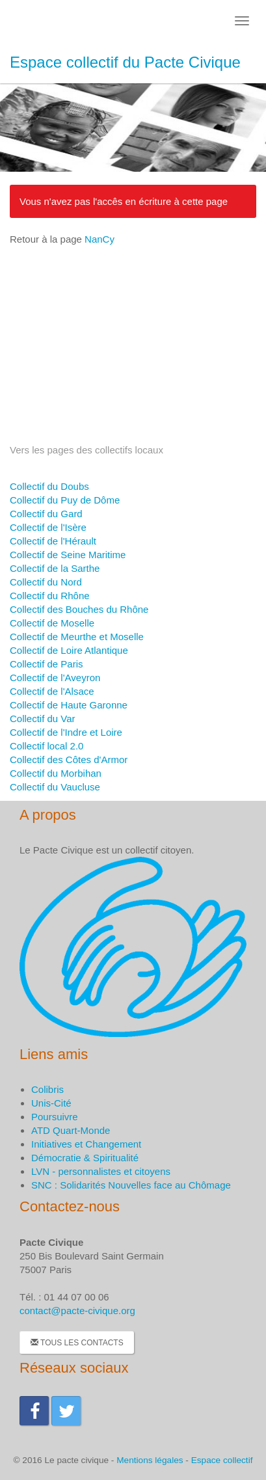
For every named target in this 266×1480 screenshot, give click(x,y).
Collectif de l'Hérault (53, 540)
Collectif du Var (42, 718)
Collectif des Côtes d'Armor (68, 759)
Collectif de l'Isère (48, 527)
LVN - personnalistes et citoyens (100, 1171)
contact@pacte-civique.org (77, 1310)
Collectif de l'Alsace (52, 691)
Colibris (47, 1089)
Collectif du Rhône (50, 595)
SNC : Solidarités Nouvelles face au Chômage (131, 1185)
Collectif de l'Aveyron (55, 677)
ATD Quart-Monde (70, 1130)
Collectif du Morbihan (55, 773)
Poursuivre (54, 1116)
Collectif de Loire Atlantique (69, 650)
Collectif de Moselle (52, 622)
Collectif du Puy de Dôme (65, 499)
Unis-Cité (51, 1103)
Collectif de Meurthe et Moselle (77, 636)
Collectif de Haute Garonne (68, 704)
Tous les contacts (77, 1342)
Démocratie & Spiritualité (85, 1157)
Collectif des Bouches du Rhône (79, 609)
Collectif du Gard (46, 513)
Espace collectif (222, 1460)
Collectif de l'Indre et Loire (66, 732)
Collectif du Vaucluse (55, 786)
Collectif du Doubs (49, 486)
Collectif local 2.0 (46, 745)
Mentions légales (149, 1460)
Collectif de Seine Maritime (68, 554)
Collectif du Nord (46, 581)
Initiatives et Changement (86, 1144)
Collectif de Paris (46, 663)
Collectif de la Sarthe (55, 568)
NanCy (99, 239)
